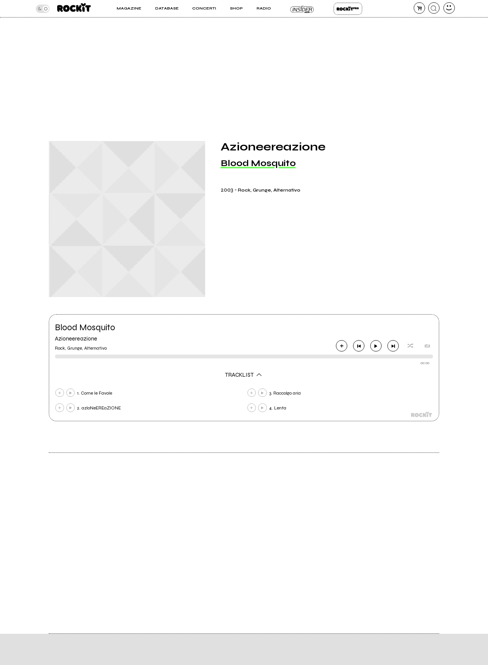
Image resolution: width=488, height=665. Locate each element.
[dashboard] (449, 8)
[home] (74, 8)
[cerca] (434, 8)
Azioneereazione (76, 338)
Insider (302, 8)
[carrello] (419, 8)
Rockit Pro (348, 9)
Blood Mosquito (258, 163)
